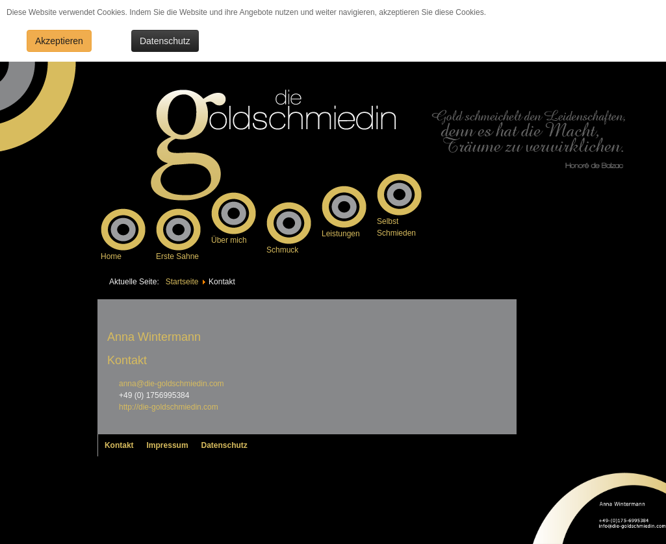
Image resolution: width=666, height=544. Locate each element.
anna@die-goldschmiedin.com (171, 383)
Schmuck (282, 249)
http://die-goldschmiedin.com (168, 407)
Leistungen (341, 233)
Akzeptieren (59, 41)
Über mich (229, 240)
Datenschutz (165, 41)
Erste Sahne (177, 256)
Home (111, 256)
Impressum (167, 445)
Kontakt (119, 445)
